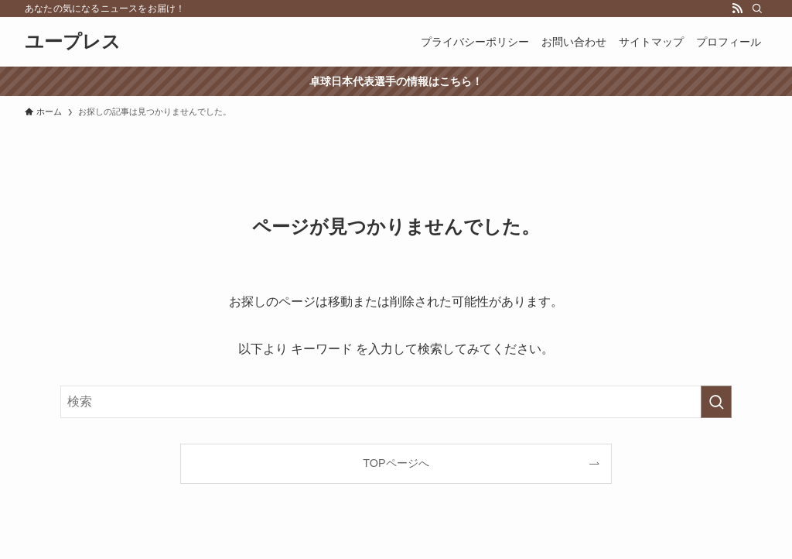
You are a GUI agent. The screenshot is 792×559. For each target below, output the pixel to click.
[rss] (737, 8)
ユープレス (73, 42)
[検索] (757, 8)
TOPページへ (395, 463)
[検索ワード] (396, 402)
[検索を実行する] (716, 402)
